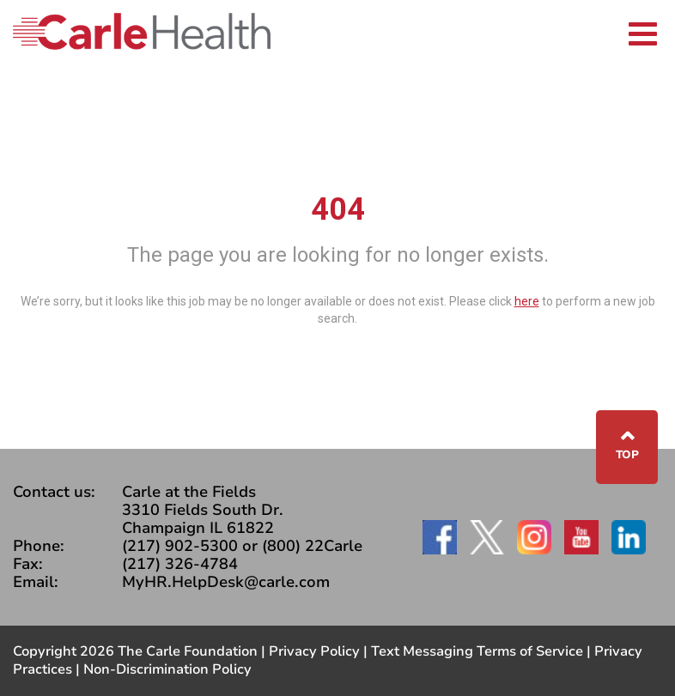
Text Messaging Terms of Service (477, 651)
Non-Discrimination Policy (167, 669)
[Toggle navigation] (642, 31)
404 (338, 209)
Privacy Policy (314, 651)
